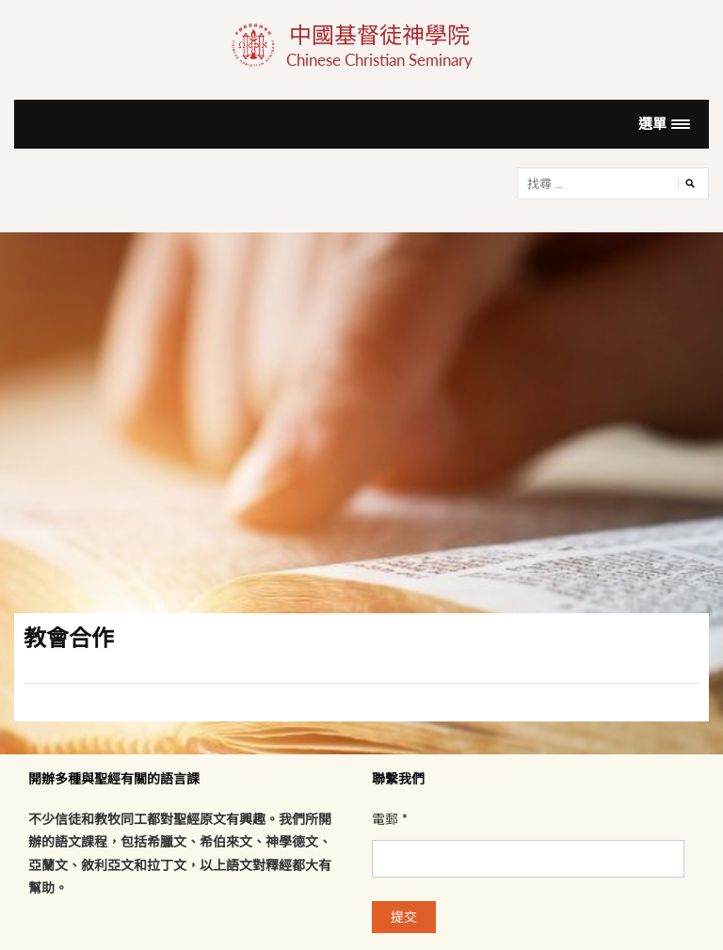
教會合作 (69, 637)
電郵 (390, 819)
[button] (664, 123)
